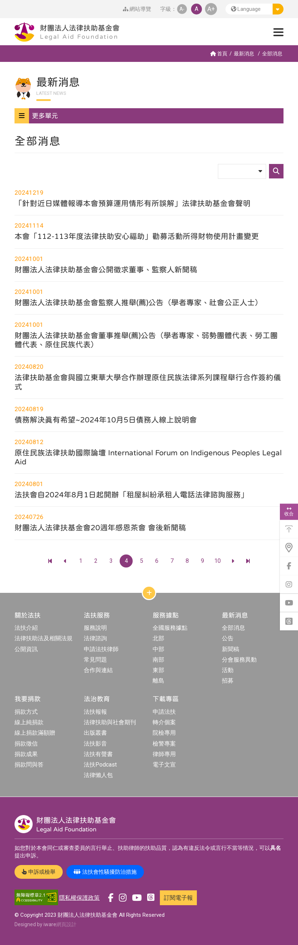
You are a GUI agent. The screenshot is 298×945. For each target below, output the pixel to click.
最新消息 (244, 53)
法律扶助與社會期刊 (110, 722)
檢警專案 (164, 743)
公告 (227, 638)
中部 (158, 649)
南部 (158, 659)
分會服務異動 (239, 659)
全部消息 (272, 53)
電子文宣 (164, 764)
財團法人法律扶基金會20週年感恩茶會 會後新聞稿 (100, 527)
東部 (158, 670)
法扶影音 (95, 743)
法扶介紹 (26, 627)
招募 (227, 680)
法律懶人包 (98, 775)
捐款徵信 (26, 743)
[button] (254, 9)
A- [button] (182, 9)
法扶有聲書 (98, 754)
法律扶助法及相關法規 (44, 638)
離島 (158, 680)
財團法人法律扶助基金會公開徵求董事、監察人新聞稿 (106, 269)
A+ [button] (211, 9)
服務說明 (95, 627)
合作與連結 (98, 670)
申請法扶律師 (101, 649)
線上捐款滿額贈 (35, 732)
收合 (289, 511)
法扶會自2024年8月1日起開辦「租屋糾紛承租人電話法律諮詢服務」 (131, 494)
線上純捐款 (29, 722)
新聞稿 (230, 649)
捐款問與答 (29, 764)
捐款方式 (26, 711)
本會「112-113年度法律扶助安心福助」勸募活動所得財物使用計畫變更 (137, 236)
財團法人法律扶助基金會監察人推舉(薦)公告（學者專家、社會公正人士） (138, 302)
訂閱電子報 (178, 897)
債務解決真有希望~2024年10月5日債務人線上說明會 (106, 419)
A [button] (196, 8)
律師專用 (164, 754)
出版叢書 (95, 732)
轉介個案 (164, 722)
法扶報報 (95, 711)
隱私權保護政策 (79, 897)
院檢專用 (164, 732)
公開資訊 (26, 649)
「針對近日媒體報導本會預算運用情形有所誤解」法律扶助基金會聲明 (133, 203)
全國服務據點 (170, 627)
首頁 (218, 53)
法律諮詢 (95, 638)
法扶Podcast (100, 764)
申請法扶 (164, 711)
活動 (227, 670)
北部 (158, 638)
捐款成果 (26, 754)
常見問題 (95, 659)
